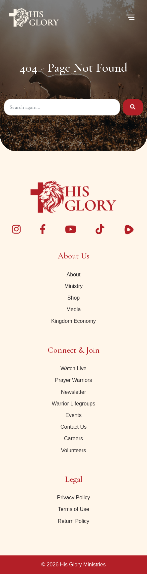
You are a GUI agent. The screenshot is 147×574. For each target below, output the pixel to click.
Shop (73, 298)
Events (73, 415)
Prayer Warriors (73, 380)
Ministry (73, 286)
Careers (73, 438)
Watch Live (73, 368)
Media (73, 309)
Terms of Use (73, 509)
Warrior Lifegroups (73, 403)
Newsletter (73, 392)
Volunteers (73, 450)
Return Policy (73, 521)
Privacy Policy (73, 497)
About (74, 274)
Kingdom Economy (73, 321)
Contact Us (73, 427)
